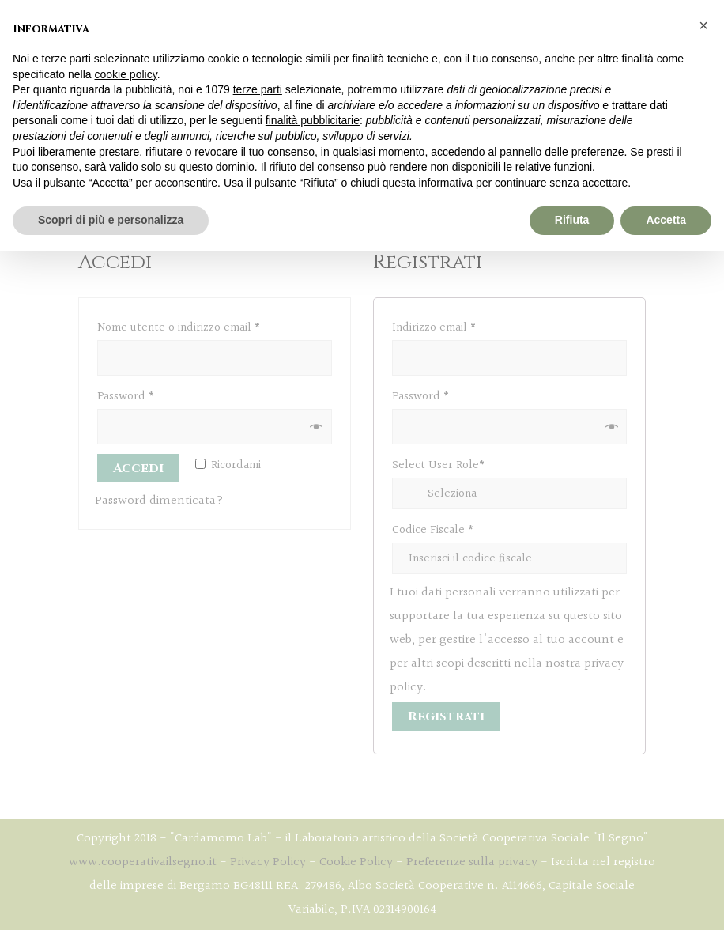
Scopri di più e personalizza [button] (110, 220)
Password (125, 397)
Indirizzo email (434, 328)
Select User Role (438, 465)
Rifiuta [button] (572, 220)
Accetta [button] (666, 220)
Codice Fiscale (432, 530)
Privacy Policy (268, 862)
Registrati (446, 716)
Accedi (138, 468)
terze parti (257, 89)
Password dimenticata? (159, 501)
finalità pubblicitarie (313, 120)
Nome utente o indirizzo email (178, 328)
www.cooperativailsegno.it (143, 862)
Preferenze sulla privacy (471, 862)
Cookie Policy (356, 862)
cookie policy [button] (126, 74)
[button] (703, 25)
